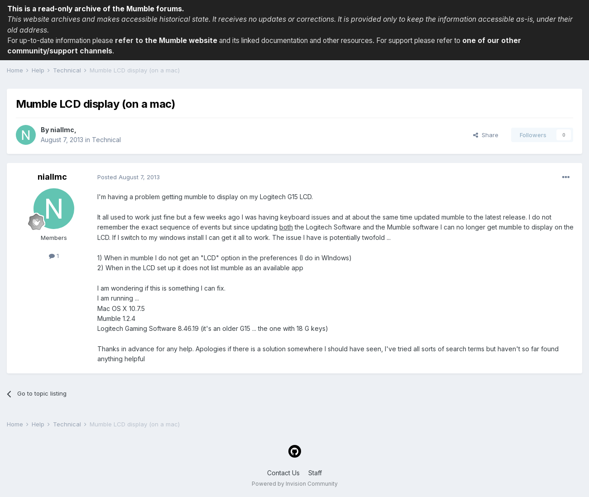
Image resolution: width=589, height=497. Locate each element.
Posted (128, 177)
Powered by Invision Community (295, 483)
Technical (106, 139)
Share (485, 135)
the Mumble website (181, 40)
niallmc (62, 130)
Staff (315, 473)
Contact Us (283, 473)
